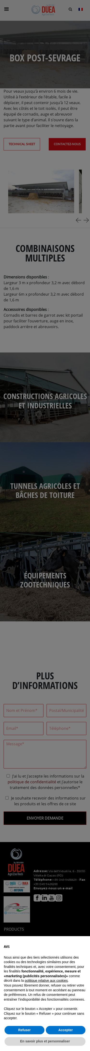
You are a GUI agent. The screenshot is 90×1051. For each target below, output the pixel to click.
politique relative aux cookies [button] (46, 980)
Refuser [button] (24, 1030)
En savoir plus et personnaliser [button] (45, 1041)
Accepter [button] (65, 1030)
